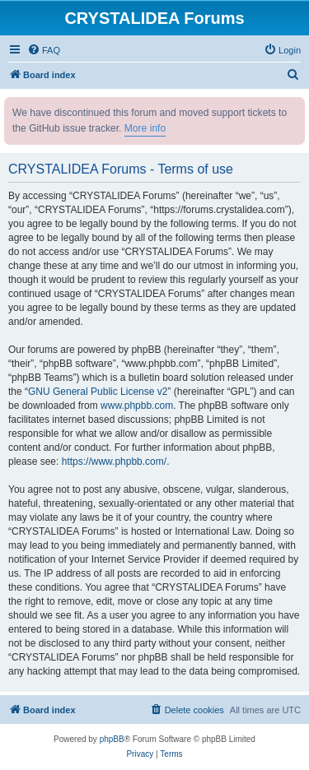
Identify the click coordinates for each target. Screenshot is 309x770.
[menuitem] (43, 50)
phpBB (112, 739)
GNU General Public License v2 (97, 391)
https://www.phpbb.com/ (114, 461)
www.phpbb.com (137, 405)
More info (145, 128)
